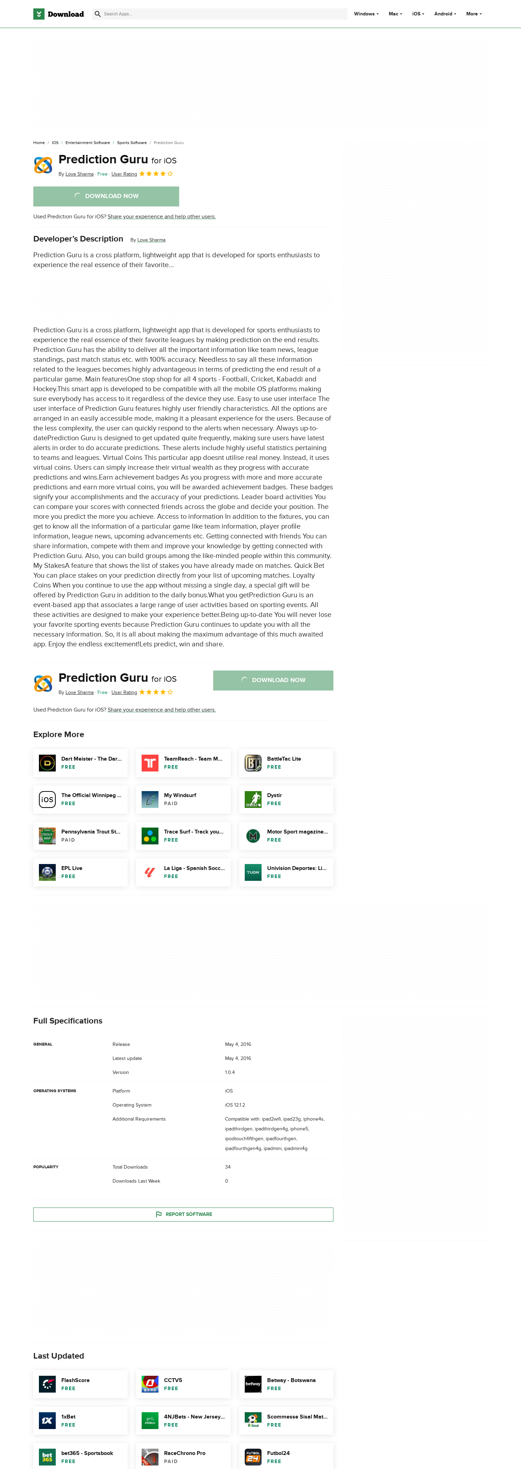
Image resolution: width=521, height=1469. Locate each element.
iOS (416, 14)
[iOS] (55, 143)
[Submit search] (97, 14)
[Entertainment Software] (88, 143)
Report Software (183, 1214)
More (474, 14)
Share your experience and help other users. (162, 216)
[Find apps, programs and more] (219, 14)
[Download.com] (58, 14)
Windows (364, 14)
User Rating (142, 173)
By (76, 174)
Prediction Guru (118, 159)
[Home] (39, 143)
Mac (393, 14)
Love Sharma (151, 240)
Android (443, 14)
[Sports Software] (132, 143)
